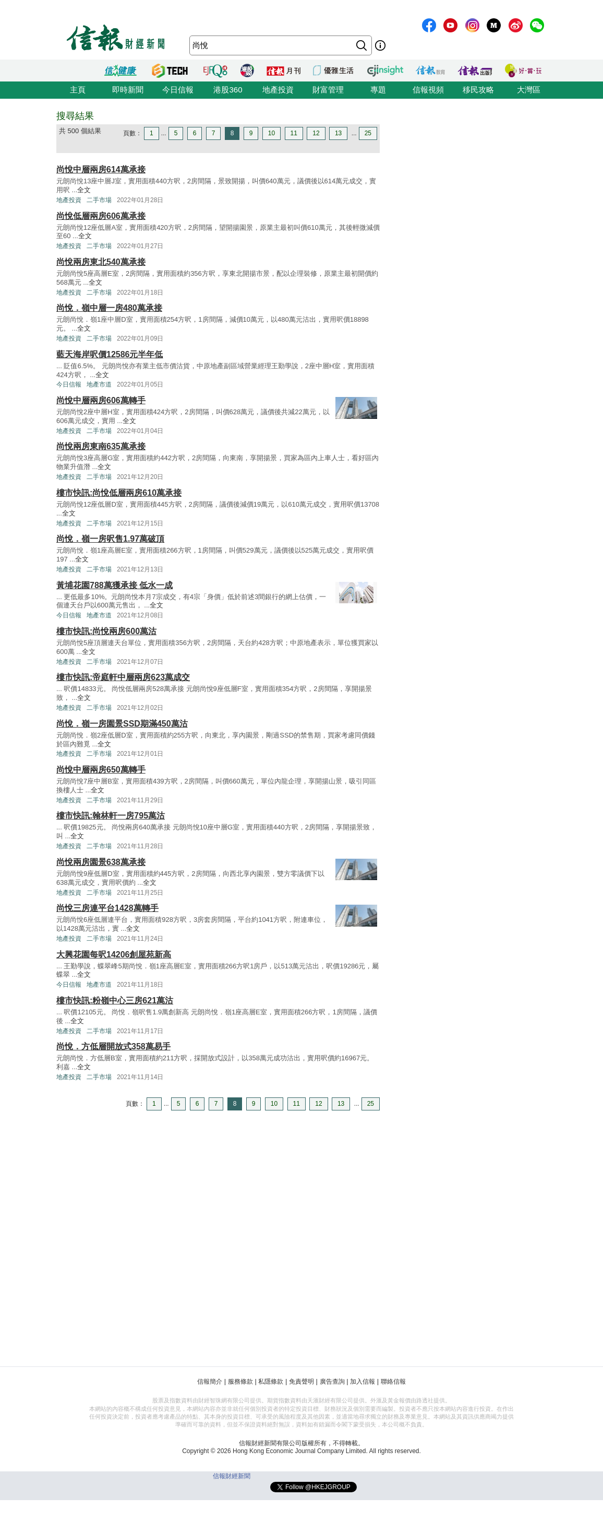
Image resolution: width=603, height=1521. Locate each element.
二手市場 (99, 200)
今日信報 (178, 89)
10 (271, 133)
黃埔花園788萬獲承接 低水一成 (114, 585)
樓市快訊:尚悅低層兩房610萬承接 (119, 492)
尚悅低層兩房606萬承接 (101, 216)
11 (294, 133)
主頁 (78, 89)
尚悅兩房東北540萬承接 (101, 262)
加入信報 (362, 1381)
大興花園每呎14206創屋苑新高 (114, 954)
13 (338, 133)
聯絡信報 (393, 1381)
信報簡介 (209, 1381)
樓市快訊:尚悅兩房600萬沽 (106, 631)
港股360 (227, 89)
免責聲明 (301, 1381)
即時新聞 (127, 89)
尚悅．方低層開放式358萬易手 (113, 1046)
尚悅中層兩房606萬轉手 (101, 400)
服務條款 (240, 1381)
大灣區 (528, 89)
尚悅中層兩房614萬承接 (101, 169)
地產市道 (99, 384)
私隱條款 (270, 1381)
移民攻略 (478, 89)
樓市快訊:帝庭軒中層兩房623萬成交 (123, 677)
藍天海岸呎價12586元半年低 (109, 354)
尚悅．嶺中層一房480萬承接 (109, 307)
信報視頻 (428, 89)
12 (315, 133)
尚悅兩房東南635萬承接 (101, 446)
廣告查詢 (332, 1381)
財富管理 (328, 89)
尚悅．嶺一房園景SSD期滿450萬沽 (122, 723)
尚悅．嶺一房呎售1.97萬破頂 (110, 538)
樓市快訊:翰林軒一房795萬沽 (110, 815)
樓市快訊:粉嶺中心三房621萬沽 (114, 1000)
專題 (378, 89)
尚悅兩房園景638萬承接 (101, 862)
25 (368, 133)
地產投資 (278, 89)
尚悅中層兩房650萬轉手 (101, 769)
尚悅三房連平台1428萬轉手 (107, 908)
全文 (84, 190)
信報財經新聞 (231, 1476)
